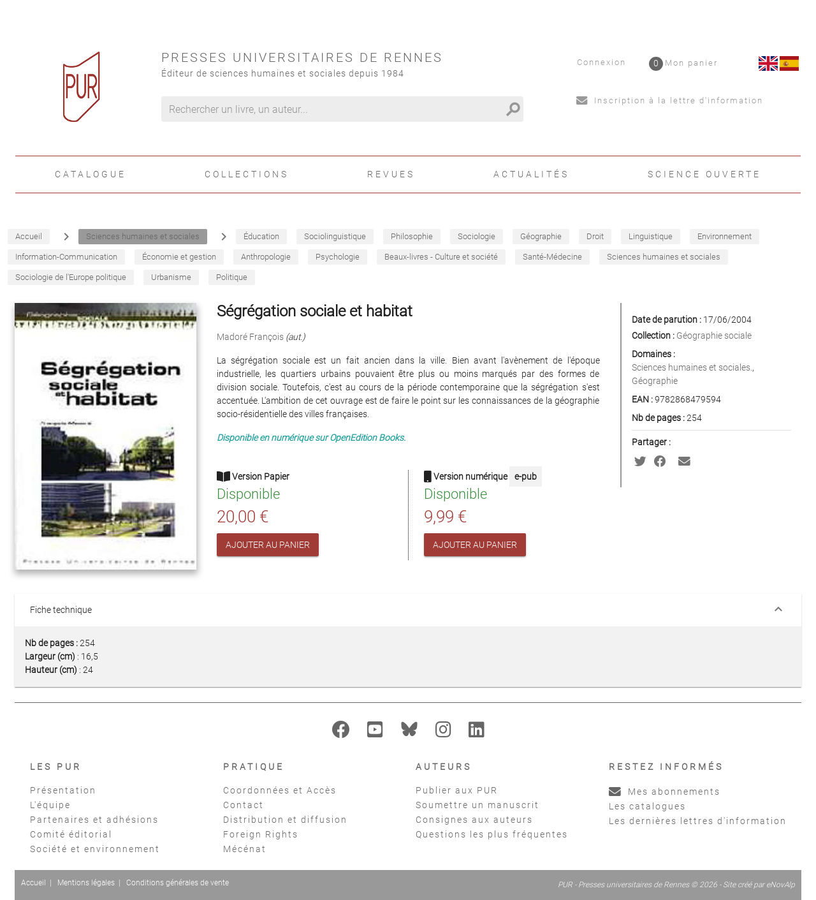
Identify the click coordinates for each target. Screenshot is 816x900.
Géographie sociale (714, 335)
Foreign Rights (260, 834)
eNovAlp (780, 884)
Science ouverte (704, 174)
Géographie (655, 381)
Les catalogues (647, 806)
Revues (391, 174)
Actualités (531, 174)
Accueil (33, 882)
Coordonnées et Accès (280, 790)
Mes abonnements (664, 791)
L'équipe (50, 805)
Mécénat (244, 849)
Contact (243, 805)
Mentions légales (86, 882)
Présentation (63, 790)
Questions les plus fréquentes (492, 834)
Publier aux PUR (457, 790)
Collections (247, 174)
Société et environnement (95, 849)
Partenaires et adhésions (94, 820)
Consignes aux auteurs (474, 820)
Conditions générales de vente (177, 882)
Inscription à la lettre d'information (669, 100)
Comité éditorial (71, 834)
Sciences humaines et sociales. (692, 367)
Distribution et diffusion (285, 820)
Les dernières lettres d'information (698, 821)
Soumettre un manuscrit (477, 805)
